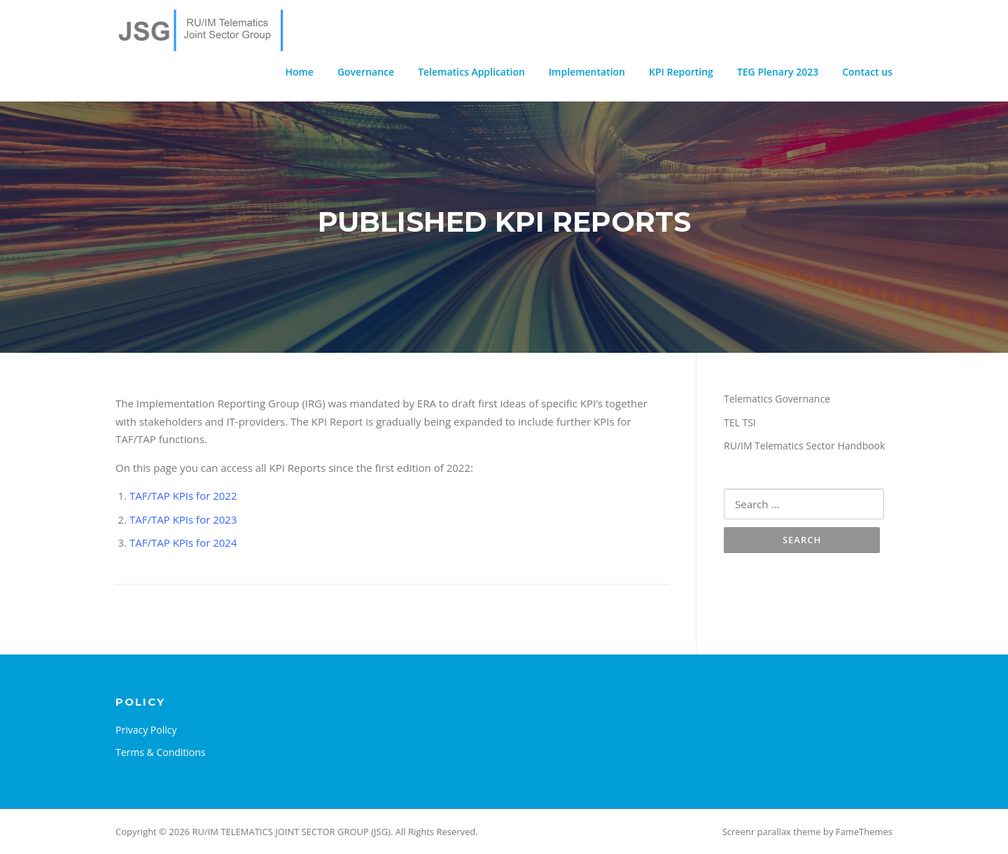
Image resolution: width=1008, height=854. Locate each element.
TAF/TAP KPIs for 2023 (183, 519)
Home (299, 71)
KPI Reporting (681, 71)
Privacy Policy (145, 729)
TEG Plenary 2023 (777, 71)
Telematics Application (471, 71)
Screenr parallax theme (771, 831)
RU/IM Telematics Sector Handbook (804, 445)
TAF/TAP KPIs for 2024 (183, 543)
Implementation (587, 71)
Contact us (867, 71)
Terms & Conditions (160, 752)
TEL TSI (740, 422)
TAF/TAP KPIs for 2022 (183, 496)
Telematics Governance (777, 398)
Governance (365, 71)
